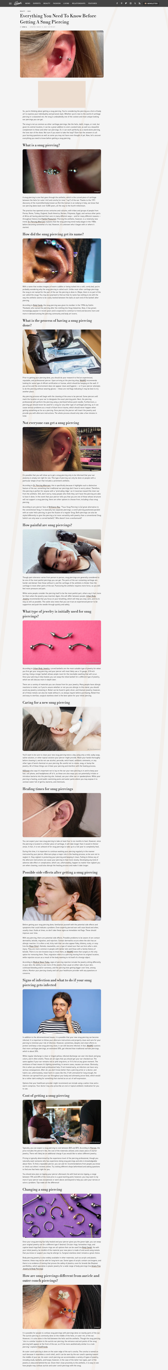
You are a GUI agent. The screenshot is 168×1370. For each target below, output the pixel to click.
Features (92, 3)
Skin (29, 11)
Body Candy (37, 305)
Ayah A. (24, 27)
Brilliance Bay (54, 507)
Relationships (78, 3)
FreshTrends (43, 1347)
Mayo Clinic (33, 946)
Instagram (100, 76)
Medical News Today (41, 962)
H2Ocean (26, 770)
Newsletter (151, 3)
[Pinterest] (121, 4)
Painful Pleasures (48, 219)
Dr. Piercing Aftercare (36, 221)
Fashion (57, 3)
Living (66, 3)
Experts (37, 3)
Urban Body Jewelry (41, 668)
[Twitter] (135, 4)
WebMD (83, 380)
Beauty (47, 3)
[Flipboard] (126, 4)
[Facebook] (117, 4)
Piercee (93, 1148)
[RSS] (139, 4)
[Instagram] (130, 4)
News (27, 3)
